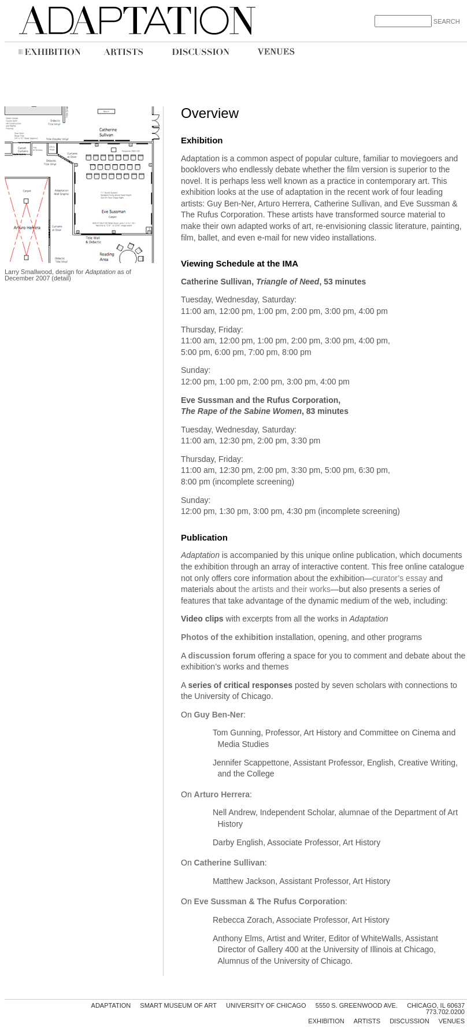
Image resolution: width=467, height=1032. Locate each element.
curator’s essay (399, 578)
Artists (367, 1021)
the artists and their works (285, 589)
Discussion (409, 1021)
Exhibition (326, 1021)
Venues (452, 1021)
